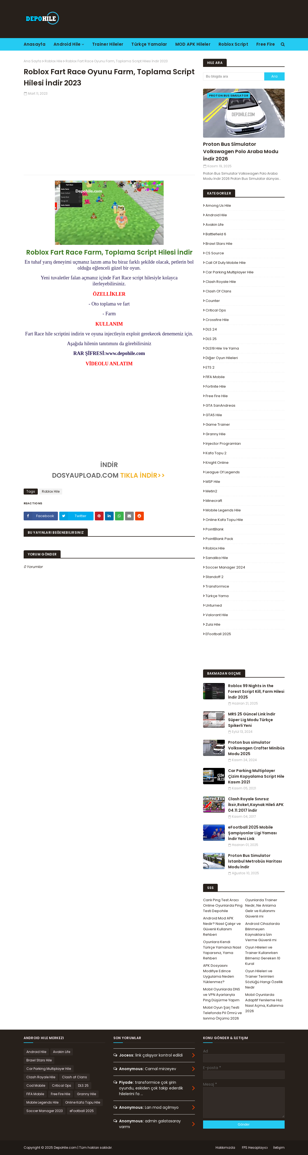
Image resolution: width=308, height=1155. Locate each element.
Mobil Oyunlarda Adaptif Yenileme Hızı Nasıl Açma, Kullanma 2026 (264, 1003)
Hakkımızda (225, 1147)
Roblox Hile (53, 61)
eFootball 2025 (218, 634)
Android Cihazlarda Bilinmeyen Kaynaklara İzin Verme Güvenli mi (262, 932)
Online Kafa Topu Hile (224, 519)
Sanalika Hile (217, 557)
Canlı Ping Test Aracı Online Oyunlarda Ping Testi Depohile (222, 905)
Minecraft (214, 500)
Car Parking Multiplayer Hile (230, 272)
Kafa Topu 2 (216, 453)
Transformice (217, 586)
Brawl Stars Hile (219, 243)
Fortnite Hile (216, 386)
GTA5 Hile (214, 415)
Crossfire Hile (217, 319)
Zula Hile (213, 624)
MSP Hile (213, 481)
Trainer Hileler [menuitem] (107, 44)
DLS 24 (211, 329)
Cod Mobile (35, 1085)
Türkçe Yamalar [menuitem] (149, 44)
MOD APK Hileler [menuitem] (193, 44)
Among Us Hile (218, 205)
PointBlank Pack (219, 538)
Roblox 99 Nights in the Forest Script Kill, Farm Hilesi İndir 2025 (256, 691)
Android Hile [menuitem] (67, 44)
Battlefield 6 (216, 234)
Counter (213, 300)
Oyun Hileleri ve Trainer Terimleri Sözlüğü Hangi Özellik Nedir (264, 979)
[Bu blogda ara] (233, 76)
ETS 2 (210, 367)
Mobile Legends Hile (223, 510)
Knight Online (217, 462)
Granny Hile (216, 434)
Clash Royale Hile (221, 281)
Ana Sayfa (32, 61)
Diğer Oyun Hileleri (222, 357)
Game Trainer (218, 424)
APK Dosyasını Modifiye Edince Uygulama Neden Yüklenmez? (218, 973)
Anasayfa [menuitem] (34, 44)
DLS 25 (211, 338)
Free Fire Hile (217, 396)
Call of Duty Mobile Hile (226, 262)
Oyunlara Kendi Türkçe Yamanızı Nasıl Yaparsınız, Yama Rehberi (222, 950)
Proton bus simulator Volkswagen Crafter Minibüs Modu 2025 (256, 748)
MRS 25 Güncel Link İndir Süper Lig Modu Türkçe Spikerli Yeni (251, 719)
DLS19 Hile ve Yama (222, 348)
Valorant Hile (217, 614)
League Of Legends (223, 472)
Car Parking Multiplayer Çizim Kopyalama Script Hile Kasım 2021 (256, 776)
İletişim (279, 1147)
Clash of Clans (218, 291)
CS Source (215, 253)
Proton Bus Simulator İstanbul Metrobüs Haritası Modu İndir (255, 861)
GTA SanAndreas (220, 405)
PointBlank (215, 529)
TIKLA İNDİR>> (143, 475)
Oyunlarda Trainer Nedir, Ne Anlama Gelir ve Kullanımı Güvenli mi (261, 908)
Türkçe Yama (217, 595)
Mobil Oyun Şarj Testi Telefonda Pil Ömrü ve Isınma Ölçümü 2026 (222, 1013)
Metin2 (211, 491)
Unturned (214, 605)
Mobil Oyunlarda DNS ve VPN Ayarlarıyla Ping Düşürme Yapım (221, 995)
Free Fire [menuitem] (265, 44)
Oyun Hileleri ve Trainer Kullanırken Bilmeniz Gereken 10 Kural (262, 955)
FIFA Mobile (215, 376)
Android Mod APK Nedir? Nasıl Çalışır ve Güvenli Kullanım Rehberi (222, 926)
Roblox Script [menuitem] (233, 44)
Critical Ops (216, 310)
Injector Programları (223, 443)
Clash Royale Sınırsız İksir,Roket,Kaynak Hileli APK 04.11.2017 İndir (256, 804)
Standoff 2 (214, 576)
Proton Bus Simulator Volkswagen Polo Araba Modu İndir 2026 (240, 151)
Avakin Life (215, 224)
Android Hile (216, 215)
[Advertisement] (109, 134)
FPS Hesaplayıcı (255, 1147)
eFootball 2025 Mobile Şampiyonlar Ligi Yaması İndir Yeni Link (252, 832)
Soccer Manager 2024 (225, 567)
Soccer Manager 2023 (44, 1110)
